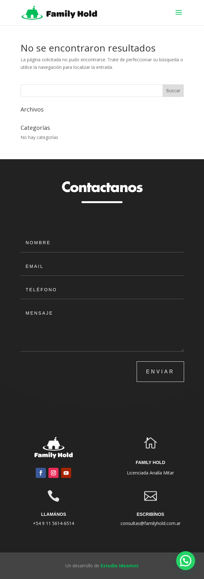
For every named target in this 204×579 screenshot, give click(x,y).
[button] (185, 560)
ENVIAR (160, 371)
